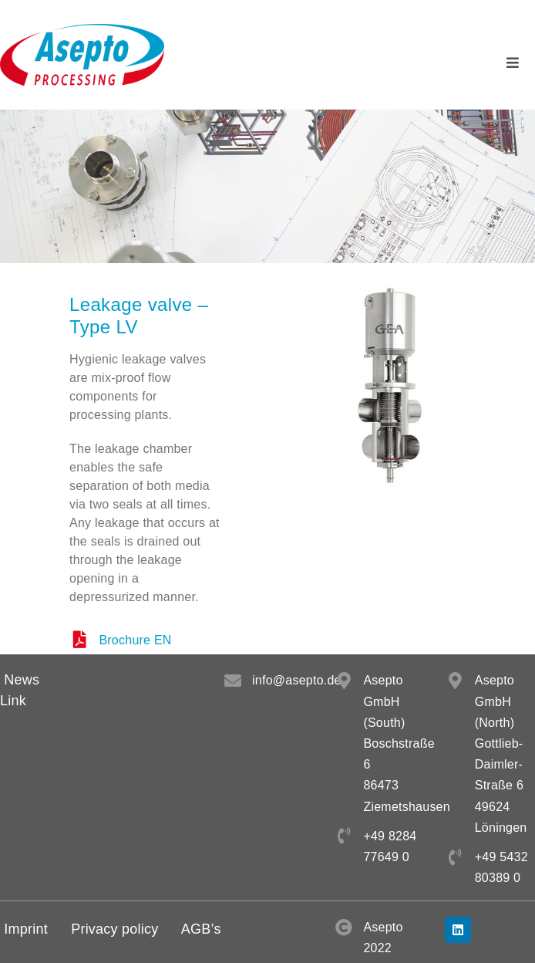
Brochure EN (135, 640)
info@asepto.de (297, 680)
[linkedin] (458, 930)
